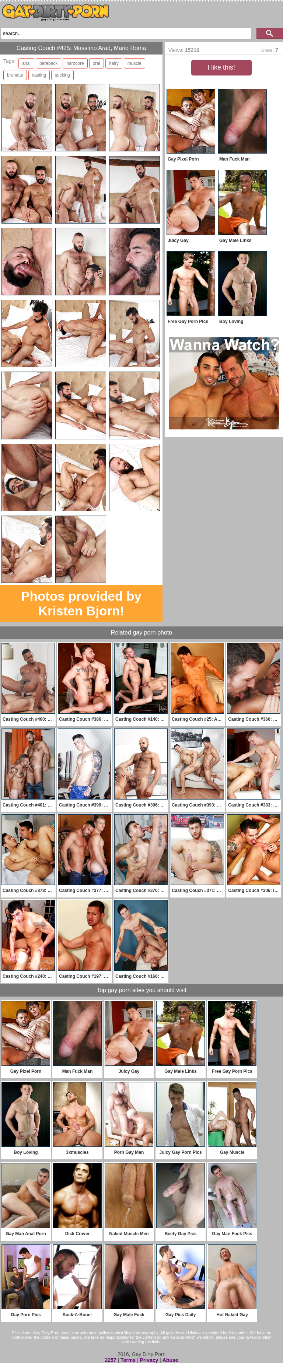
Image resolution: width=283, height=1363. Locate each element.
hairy (114, 63)
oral (96, 63)
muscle (134, 63)
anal (26, 63)
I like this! (221, 67)
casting (39, 75)
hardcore (75, 63)
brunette (15, 75)
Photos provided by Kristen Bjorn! (81, 603)
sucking (62, 75)
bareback (48, 63)
